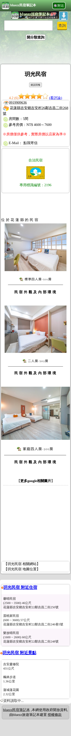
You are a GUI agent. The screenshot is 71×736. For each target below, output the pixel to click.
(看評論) (55, 98)
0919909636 (18, 102)
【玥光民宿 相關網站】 (22, 564)
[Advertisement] (35, 53)
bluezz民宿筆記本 (19, 5)
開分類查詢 (35, 37)
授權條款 (55, 715)
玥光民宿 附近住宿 (20, 587)
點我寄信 (30, 143)
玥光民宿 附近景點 (19, 652)
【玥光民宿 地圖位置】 (22, 569)
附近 (60, 5)
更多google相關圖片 (35, 481)
